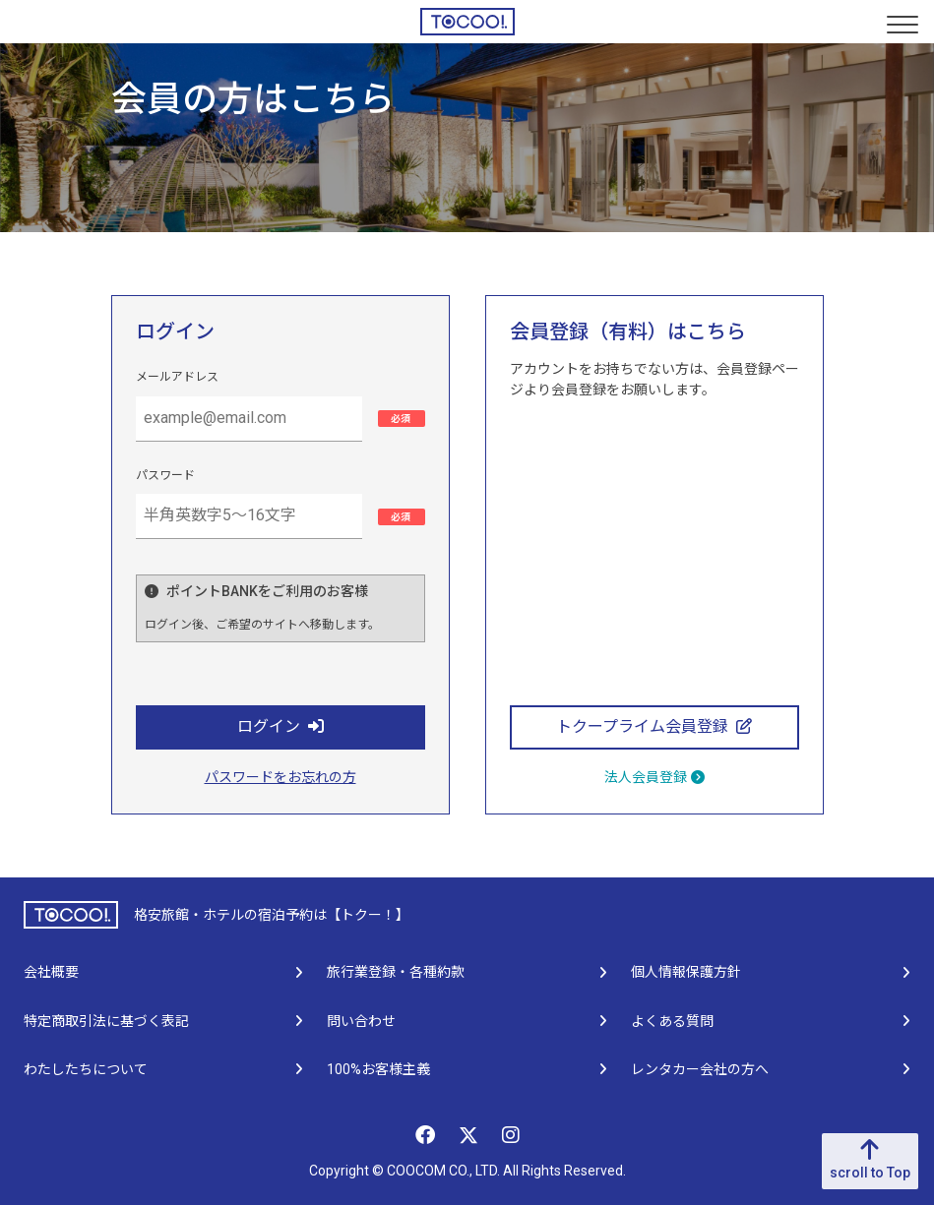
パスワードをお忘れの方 (280, 777)
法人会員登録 (654, 777)
